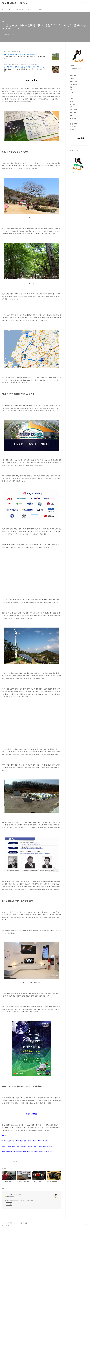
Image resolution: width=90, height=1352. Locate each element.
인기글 (76, 150)
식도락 (71, 92)
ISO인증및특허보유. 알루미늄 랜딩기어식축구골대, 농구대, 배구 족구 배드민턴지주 (26, 57)
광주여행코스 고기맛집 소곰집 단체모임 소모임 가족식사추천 (24, 67)
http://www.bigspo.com (11, 51)
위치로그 (30, 9)
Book (71, 101)
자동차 (71, 98)
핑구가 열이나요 (74, 127)
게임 (71, 87)
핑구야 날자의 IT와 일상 (14, 3)
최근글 (71, 150)
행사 (71, 121)
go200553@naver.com (76, 68)
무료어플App (73, 84)
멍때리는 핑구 (73, 129)
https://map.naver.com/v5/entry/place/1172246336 (19, 64)
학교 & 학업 (73, 118)
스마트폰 (72, 78)
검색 (82, 3)
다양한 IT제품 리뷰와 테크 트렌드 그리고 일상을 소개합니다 (20, 1282)
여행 (71, 95)
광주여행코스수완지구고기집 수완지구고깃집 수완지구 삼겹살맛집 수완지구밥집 (26, 70)
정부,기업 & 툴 (73, 110)
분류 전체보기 (73, 75)
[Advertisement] (31, 319)
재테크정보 (72, 104)
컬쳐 (71, 90)
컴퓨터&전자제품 (74, 81)
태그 (10, 9)
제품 (71, 115)
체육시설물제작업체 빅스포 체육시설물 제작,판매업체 (21, 54)
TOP (86, 1305)
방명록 (40, 9)
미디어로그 (19, 9)
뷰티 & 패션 (73, 112)
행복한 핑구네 (73, 124)
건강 (71, 107)
